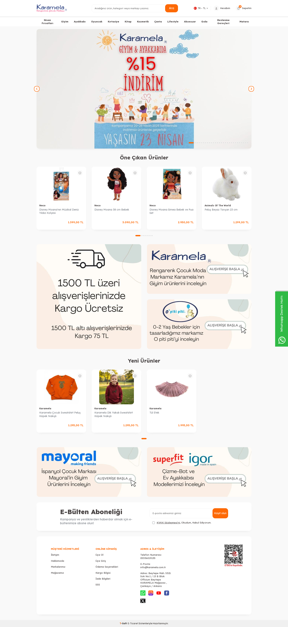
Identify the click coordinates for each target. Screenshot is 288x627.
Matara (244, 21)
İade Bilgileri (103, 578)
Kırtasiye (113, 21)
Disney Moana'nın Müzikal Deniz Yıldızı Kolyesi (59, 211)
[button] (191, 142)
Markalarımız (58, 566)
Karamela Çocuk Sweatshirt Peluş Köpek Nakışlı (60, 414)
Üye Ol (99, 554)
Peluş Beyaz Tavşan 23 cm (221, 209)
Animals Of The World (218, 205)
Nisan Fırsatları (47, 22)
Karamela (45, 408)
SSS (98, 584)
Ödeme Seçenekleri (107, 566)
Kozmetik (143, 21)
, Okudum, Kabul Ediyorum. (181, 522)
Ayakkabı (80, 21)
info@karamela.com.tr (153, 567)
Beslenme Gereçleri (223, 22)
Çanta (158, 21)
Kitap (128, 21)
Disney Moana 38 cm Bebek (111, 209)
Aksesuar (190, 21)
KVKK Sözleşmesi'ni (168, 522)
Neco (42, 205)
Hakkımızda (57, 560)
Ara (171, 8)
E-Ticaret (133, 623)
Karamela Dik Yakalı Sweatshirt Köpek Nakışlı (113, 414)
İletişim (55, 554)
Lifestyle (173, 21)
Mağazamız (57, 572)
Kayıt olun (220, 513)
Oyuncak (96, 21)
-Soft (124, 623)
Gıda (204, 21)
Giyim (64, 21)
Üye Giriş (101, 560)
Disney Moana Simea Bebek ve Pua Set (171, 211)
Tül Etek (154, 412)
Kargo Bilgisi (103, 572)
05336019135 (147, 558)
